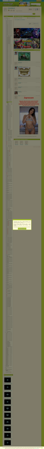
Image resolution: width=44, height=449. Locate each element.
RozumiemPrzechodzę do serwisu (22, 228)
